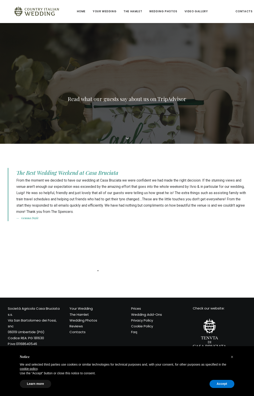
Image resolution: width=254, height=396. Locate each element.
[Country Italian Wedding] (30, 11)
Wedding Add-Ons (146, 314)
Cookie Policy (142, 326)
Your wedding (92, 11)
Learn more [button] (35, 383)
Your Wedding (81, 308)
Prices (136, 308)
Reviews (209, 11)
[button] (232, 356)
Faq (134, 332)
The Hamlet (120, 11)
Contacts (231, 11)
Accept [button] (222, 383)
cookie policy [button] (29, 369)
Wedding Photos (151, 11)
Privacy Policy (142, 320)
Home (68, 11)
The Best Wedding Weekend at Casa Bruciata (67, 172)
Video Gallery (183, 11)
